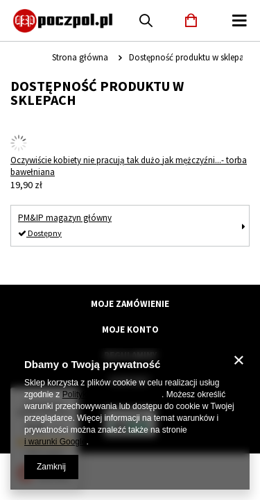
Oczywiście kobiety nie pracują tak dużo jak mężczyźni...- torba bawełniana (128, 166)
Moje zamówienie (130, 304)
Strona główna (80, 57)
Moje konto (130, 329)
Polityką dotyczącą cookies (112, 394)
